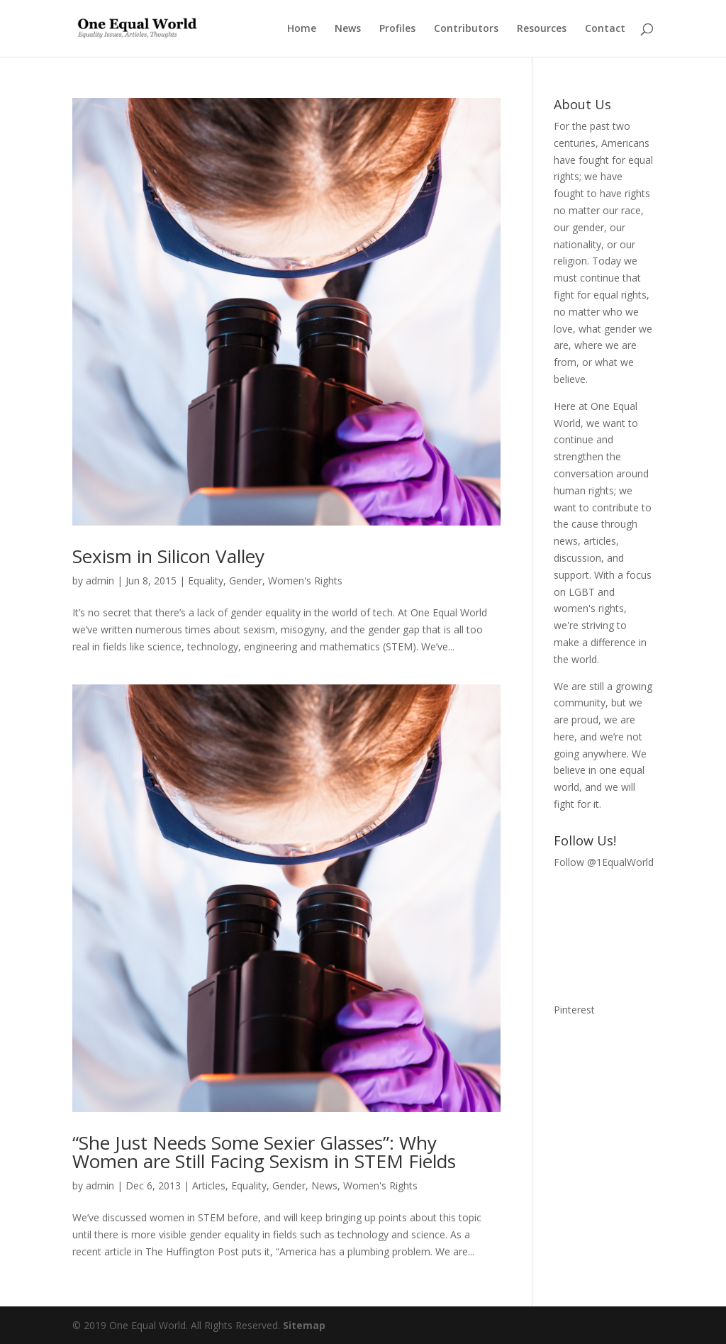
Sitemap (304, 1325)
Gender (245, 580)
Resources (541, 29)
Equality (205, 580)
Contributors (466, 29)
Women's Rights (305, 580)
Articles (208, 1185)
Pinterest (574, 1009)
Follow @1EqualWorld (604, 862)
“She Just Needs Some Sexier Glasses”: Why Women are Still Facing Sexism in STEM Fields (264, 1152)
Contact (605, 29)
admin (100, 580)
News (348, 29)
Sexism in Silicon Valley (168, 556)
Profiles (397, 29)
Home (301, 29)
